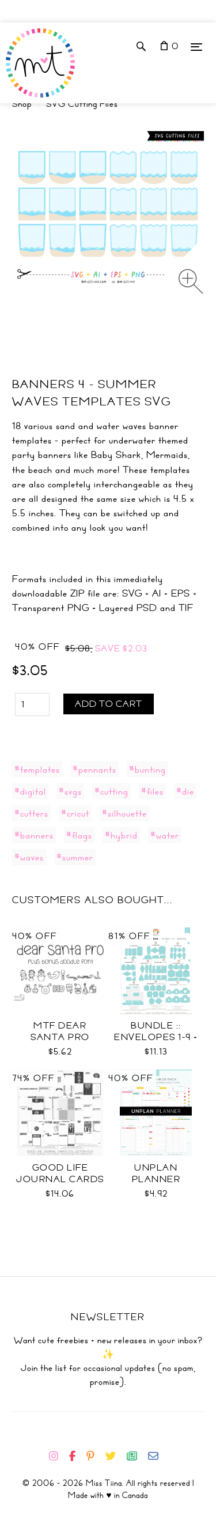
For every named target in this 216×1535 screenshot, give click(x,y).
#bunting (147, 769)
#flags (79, 835)
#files (152, 791)
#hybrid (121, 835)
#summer (74, 857)
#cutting (111, 791)
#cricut (75, 813)
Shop (22, 104)
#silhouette (124, 813)
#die (185, 791)
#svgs (70, 791)
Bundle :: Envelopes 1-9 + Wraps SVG (156, 1037)
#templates (37, 769)
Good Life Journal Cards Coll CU (60, 1179)
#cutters (31, 813)
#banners (34, 835)
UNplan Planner (156, 1173)
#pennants (94, 769)
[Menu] (196, 46)
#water (164, 835)
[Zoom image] (191, 281)
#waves (29, 857)
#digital (30, 791)
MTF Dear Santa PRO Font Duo (60, 1037)
